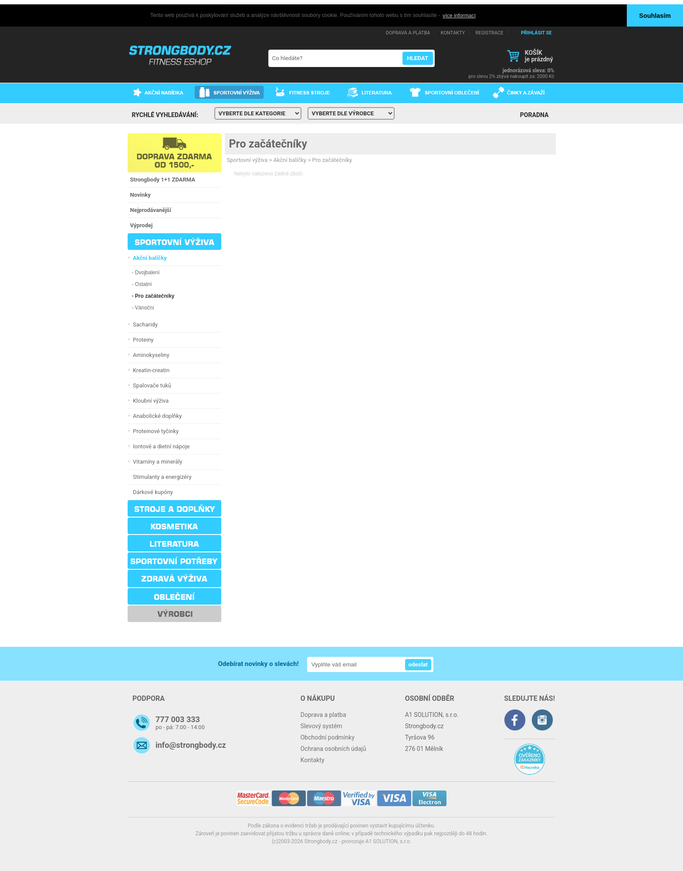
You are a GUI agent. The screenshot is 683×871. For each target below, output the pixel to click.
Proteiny (142, 339)
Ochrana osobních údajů (333, 748)
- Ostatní (142, 284)
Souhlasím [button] (655, 15)
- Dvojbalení (146, 272)
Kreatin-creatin (150, 370)
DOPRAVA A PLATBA (408, 32)
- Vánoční (143, 307)
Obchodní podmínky (328, 736)
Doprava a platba (323, 714)
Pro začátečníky (268, 143)
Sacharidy (144, 324)
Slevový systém (321, 725)
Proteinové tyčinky (154, 430)
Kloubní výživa (149, 400)
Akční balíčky (290, 159)
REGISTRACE (490, 32)
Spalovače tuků (150, 385)
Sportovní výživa (247, 159)
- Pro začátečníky (153, 296)
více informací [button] (459, 16)
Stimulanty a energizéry (161, 476)
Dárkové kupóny (151, 491)
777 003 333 (178, 718)
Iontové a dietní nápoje (160, 446)
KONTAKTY (453, 32)
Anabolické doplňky (156, 415)
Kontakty (313, 759)
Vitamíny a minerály (156, 461)
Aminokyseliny (149, 354)
